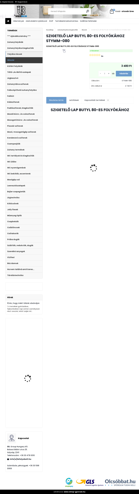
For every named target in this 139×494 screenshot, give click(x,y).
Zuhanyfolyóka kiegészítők (68, 30)
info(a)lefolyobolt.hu (20, 459)
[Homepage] (8, 21)
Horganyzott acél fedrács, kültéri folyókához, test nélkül (100, 153)
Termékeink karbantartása (66, 21)
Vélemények (18, 21)
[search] (88, 11)
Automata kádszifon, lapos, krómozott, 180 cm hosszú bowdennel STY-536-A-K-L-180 (29, 393)
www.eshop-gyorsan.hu (74, 492)
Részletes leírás (56, 100)
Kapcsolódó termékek (97, 100)
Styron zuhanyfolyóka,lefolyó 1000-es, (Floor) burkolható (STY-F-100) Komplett (79, 163)
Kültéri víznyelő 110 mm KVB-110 (56, 153)
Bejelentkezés (7, 2)
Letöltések (74, 100)
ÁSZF (51, 21)
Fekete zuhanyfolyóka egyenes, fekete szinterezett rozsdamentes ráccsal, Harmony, (122, 176)
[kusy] (102, 74)
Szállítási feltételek (88, 21)
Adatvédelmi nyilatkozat (36, 21)
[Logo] (21, 11)
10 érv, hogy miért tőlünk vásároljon (23, 303)
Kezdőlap (49, 30)
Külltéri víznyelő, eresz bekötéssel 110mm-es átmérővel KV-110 (29, 415)
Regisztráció (22, 2)
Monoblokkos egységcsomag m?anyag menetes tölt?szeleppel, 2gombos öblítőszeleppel (29, 352)
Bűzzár (84, 30)
